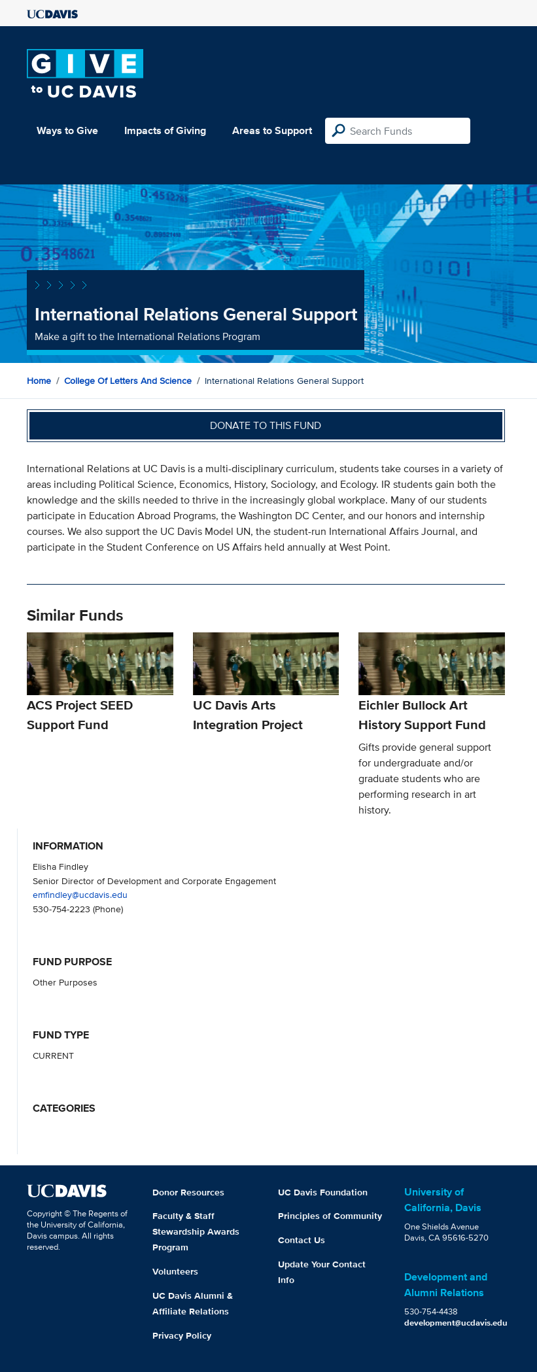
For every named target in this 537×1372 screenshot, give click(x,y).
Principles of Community (330, 1215)
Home (39, 380)
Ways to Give (67, 130)
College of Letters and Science (128, 380)
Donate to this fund (265, 425)
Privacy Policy (181, 1335)
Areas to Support (272, 130)
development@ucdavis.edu (456, 1322)
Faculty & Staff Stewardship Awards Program (195, 1231)
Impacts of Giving (165, 130)
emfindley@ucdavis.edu (80, 894)
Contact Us (301, 1239)
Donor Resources (188, 1192)
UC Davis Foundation (323, 1192)
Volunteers (175, 1271)
